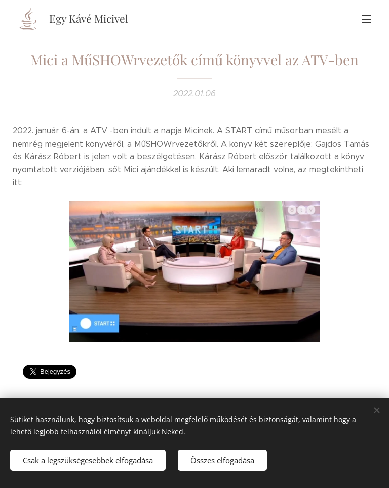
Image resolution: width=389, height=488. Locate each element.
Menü (366, 19)
